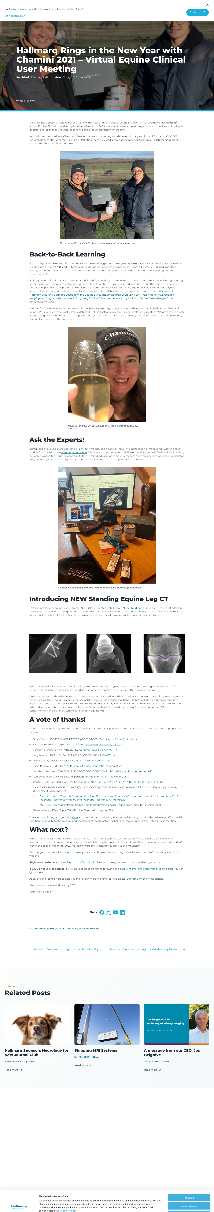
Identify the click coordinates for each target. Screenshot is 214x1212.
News (87, 77)
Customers (40, 928)
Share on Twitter (108, 912)
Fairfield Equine (94, 760)
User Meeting (91, 928)
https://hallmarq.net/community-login (142, 868)
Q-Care (74, 817)
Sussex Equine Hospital (133, 771)
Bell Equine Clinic (148, 782)
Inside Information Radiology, (103, 776)
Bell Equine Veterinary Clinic (102, 744)
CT (30, 928)
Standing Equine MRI (74, 452)
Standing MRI (75, 928)
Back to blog (27, 100)
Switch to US (197, 12)
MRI (58, 928)
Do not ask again (15, 15)
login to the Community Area (84, 862)
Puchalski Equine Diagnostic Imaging (92, 766)
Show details (156, 1206)
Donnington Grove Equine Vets (118, 739)
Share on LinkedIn (122, 912)
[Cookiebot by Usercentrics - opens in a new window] (19, 1206)
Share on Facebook (101, 912)
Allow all (189, 1176)
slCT (64, 928)
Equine (51, 928)
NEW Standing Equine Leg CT (141, 608)
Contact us (133, 878)
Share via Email (115, 912)
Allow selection (189, 1185)
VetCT (106, 755)
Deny (189, 1193)
